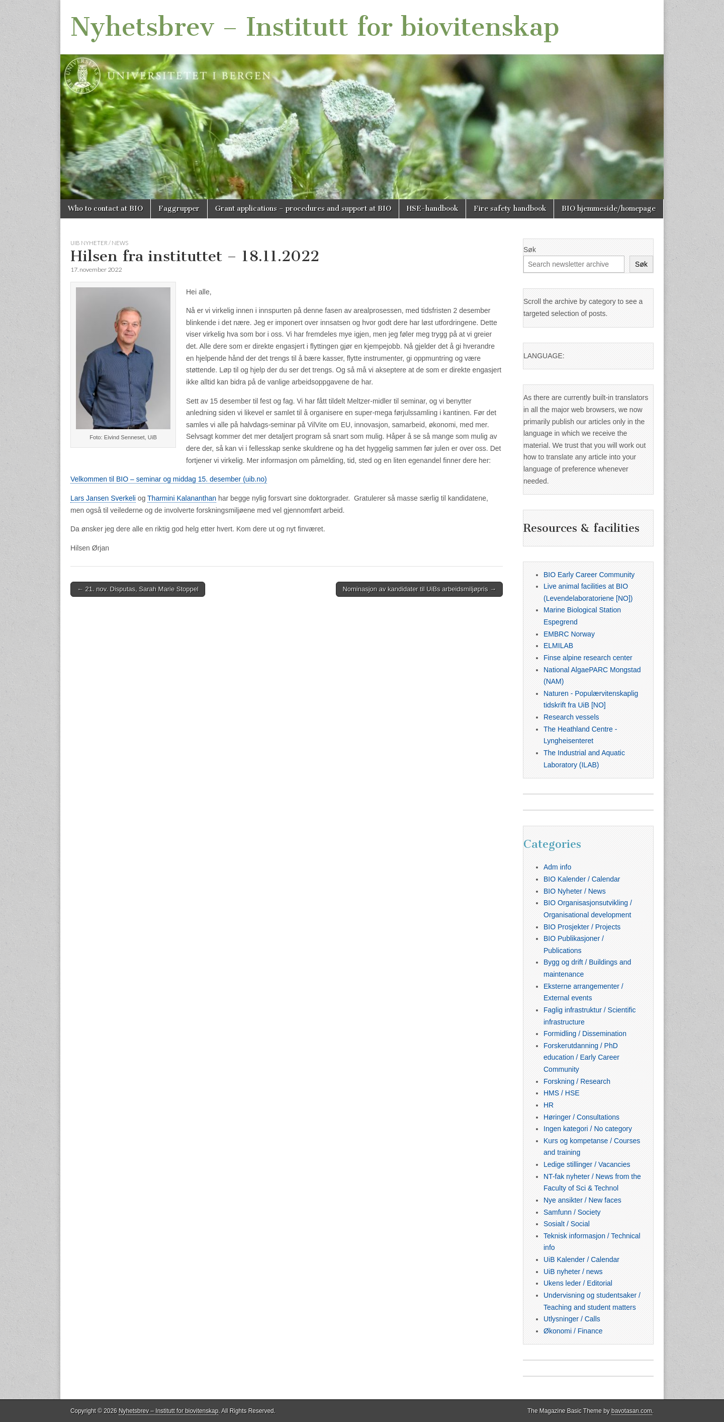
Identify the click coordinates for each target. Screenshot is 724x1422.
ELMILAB (558, 646)
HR (549, 1105)
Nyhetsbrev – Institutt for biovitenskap (315, 27)
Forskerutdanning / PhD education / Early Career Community (581, 1057)
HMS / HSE (562, 1093)
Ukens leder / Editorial (578, 1283)
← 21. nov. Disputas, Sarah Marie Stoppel (138, 589)
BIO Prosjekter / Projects (582, 927)
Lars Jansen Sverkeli (103, 498)
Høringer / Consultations (581, 1117)
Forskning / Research (577, 1081)
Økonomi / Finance (573, 1331)
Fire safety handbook (510, 208)
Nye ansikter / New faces (582, 1200)
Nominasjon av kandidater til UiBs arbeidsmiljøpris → (419, 589)
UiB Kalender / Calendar (581, 1259)
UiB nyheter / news (99, 243)
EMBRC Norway (569, 634)
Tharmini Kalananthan (181, 498)
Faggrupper (179, 208)
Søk (529, 250)
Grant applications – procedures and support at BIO (303, 208)
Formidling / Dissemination (585, 1034)
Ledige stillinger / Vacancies (587, 1164)
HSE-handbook (432, 208)
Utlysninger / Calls (572, 1319)
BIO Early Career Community (589, 575)
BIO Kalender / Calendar (582, 879)
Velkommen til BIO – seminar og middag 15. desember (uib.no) (168, 479)
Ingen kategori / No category (588, 1129)
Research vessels (571, 717)
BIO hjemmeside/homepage (609, 208)
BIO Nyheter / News (575, 891)
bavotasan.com (631, 1410)
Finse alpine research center (588, 658)
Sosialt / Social (567, 1224)
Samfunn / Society (572, 1212)
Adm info (557, 867)
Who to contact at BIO (105, 208)
